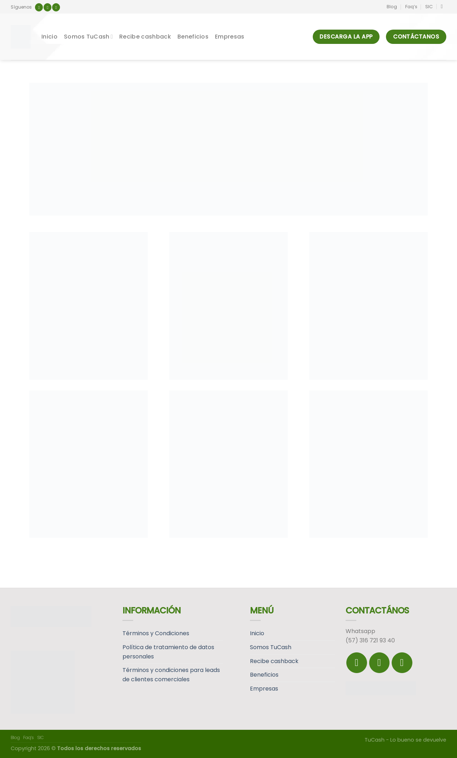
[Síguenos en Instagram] (47, 7)
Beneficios (193, 36)
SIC (429, 7)
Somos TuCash (88, 36)
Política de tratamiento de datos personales (168, 652)
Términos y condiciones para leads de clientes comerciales (171, 674)
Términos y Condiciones (155, 633)
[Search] (443, 6)
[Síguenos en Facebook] (39, 7)
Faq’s (411, 7)
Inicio (49, 36)
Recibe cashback (145, 36)
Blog (392, 7)
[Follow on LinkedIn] (56, 7)
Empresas (230, 36)
